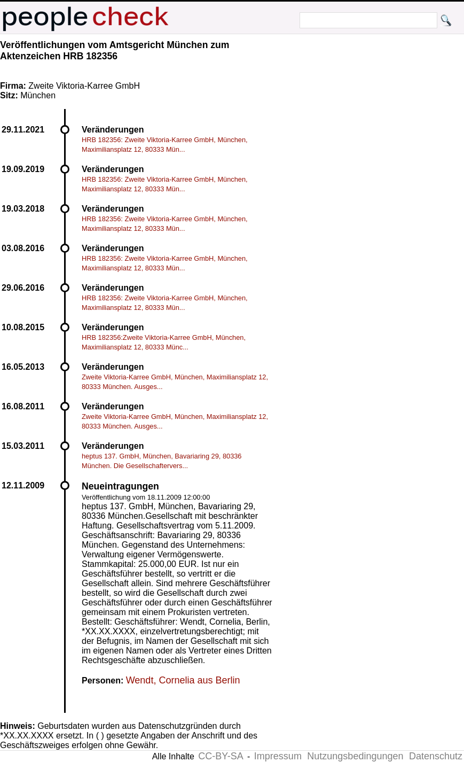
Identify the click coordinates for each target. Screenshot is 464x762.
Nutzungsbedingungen (355, 756)
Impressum (278, 756)
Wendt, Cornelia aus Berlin (183, 680)
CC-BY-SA (220, 756)
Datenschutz (435, 756)
